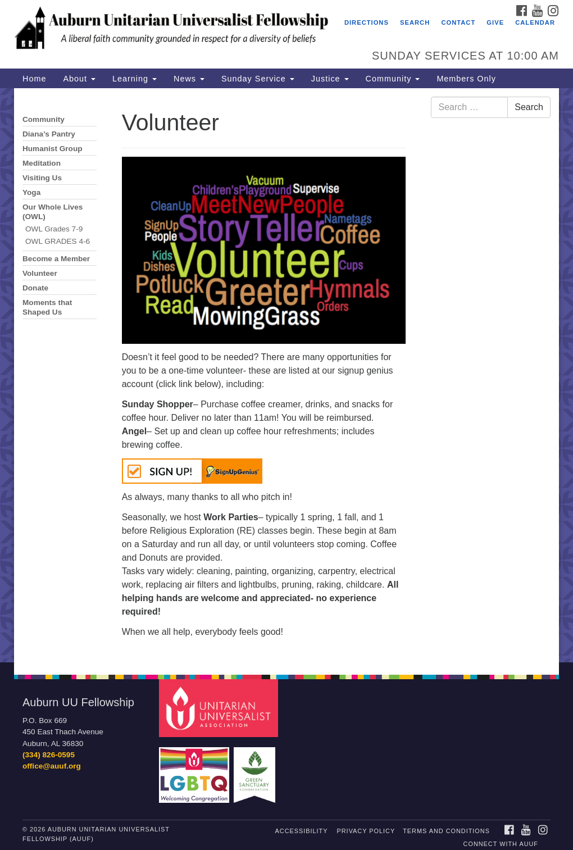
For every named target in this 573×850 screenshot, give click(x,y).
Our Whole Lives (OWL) (52, 212)
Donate (35, 288)
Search (415, 22)
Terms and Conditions (446, 831)
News (189, 78)
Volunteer (39, 273)
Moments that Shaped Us (47, 307)
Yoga (31, 192)
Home (34, 78)
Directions (366, 22)
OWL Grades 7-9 (54, 229)
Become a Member (56, 258)
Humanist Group (52, 148)
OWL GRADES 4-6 (57, 241)
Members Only (466, 78)
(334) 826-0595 (48, 755)
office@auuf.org (51, 766)
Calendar (535, 22)
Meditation (41, 163)
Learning (134, 78)
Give (495, 22)
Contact (458, 22)
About (79, 78)
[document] (286, 375)
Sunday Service (257, 78)
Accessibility (301, 831)
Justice (330, 78)
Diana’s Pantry (48, 134)
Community (393, 78)
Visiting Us (42, 178)
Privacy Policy (366, 831)
